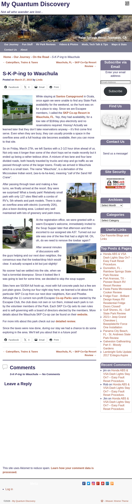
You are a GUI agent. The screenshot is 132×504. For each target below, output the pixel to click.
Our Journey (11, 44)
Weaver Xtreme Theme (116, 501)
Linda (39, 79)
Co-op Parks (64, 298)
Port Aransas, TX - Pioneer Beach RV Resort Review (114, 282)
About (23, 49)
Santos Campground (69, 96)
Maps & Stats (119, 44)
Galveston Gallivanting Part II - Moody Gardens (117, 345)
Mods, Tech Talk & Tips (95, 44)
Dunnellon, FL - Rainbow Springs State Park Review (117, 272)
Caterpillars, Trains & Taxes (20, 62)
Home (7, 57)
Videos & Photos (68, 44)
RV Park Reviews (45, 44)
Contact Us (10, 49)
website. (82, 314)
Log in (9, 489)
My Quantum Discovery (35, 4)
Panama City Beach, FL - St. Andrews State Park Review (116, 334)
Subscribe (115, 91)
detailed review (65, 321)
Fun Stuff (27, 44)
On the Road (41, 57)
